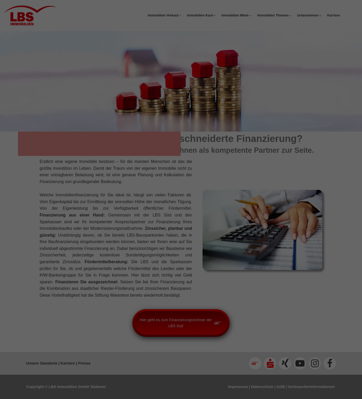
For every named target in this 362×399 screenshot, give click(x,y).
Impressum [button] (206, 272)
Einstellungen (163, 189)
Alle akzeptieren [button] (181, 230)
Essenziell (132, 211)
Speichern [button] (181, 245)
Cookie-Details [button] (158, 272)
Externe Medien (221, 211)
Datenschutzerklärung (148, 179)
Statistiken (175, 211)
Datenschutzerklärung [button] (183, 272)
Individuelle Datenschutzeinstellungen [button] (181, 260)
